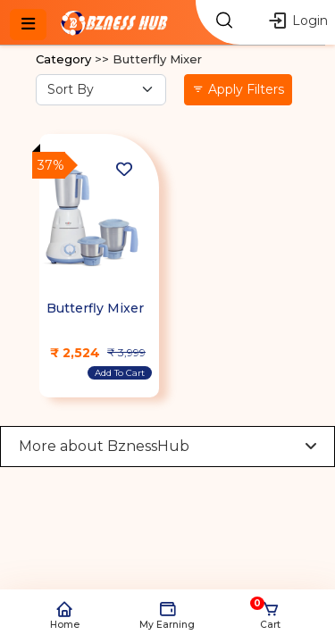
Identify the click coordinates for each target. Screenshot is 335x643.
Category (63, 59)
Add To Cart (120, 373)
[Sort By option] (101, 89)
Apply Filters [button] (238, 89)
